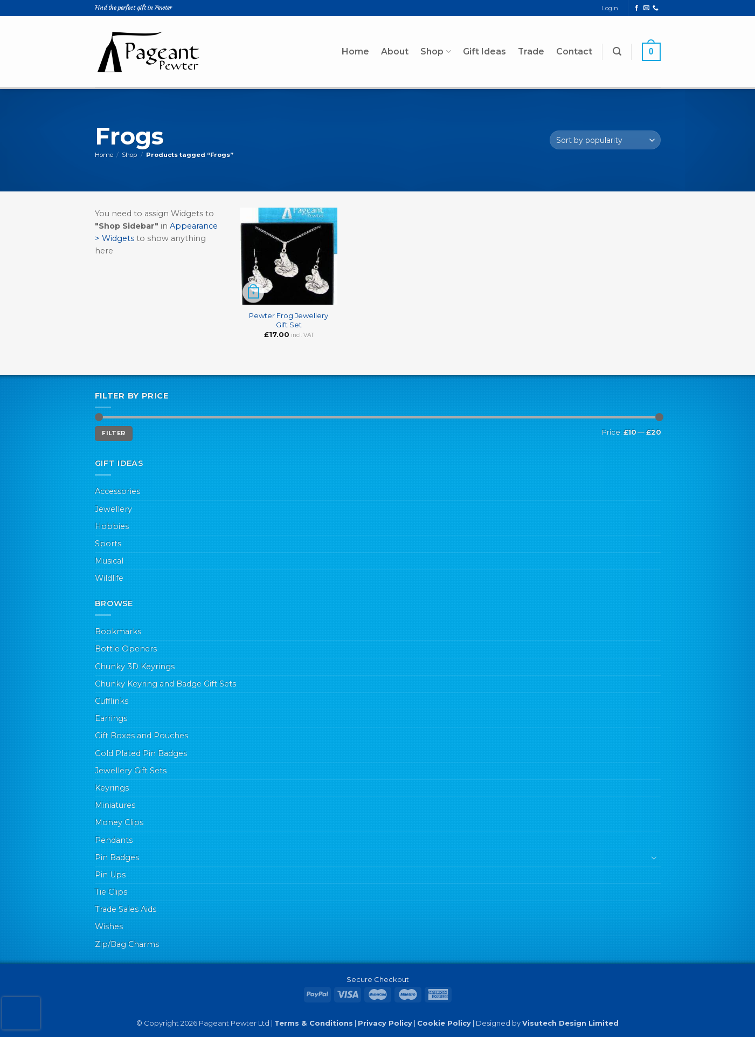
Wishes (109, 926)
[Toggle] (654, 857)
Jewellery (113, 509)
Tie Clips (111, 892)
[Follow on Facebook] (637, 8)
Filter (113, 433)
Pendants (114, 840)
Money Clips (119, 822)
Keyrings (112, 788)
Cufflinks (111, 701)
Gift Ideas (484, 51)
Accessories (117, 491)
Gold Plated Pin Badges (141, 753)
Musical (109, 561)
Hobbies (112, 526)
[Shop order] (605, 140)
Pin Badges (117, 857)
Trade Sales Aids (125, 909)
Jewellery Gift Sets (131, 770)
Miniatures (115, 805)
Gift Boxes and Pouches (141, 735)
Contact (574, 51)
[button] (617, 51)
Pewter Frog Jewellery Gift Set (288, 320)
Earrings (111, 718)
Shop (435, 51)
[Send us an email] (646, 8)
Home (355, 51)
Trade (531, 51)
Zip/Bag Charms (127, 944)
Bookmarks (118, 631)
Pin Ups (110, 875)
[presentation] (21, 1013)
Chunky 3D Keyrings (135, 666)
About (394, 51)
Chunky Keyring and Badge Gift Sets (165, 684)
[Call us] (656, 8)
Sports (108, 543)
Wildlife (109, 578)
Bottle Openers (126, 649)
